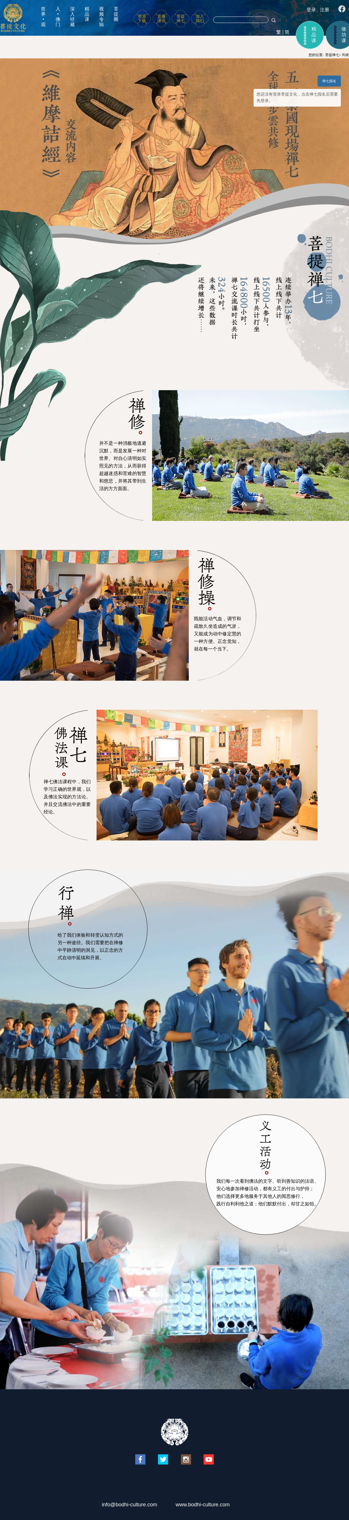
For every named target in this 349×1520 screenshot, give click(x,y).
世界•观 (43, 16)
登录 (311, 9)
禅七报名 (329, 81)
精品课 (87, 14)
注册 (324, 9)
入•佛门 (58, 16)
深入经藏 (72, 16)
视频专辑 (101, 16)
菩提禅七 (332, 55)
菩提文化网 (13, 18)
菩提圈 (116, 14)
